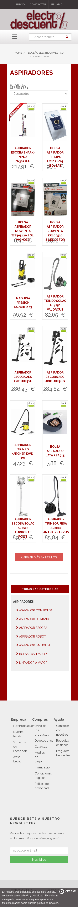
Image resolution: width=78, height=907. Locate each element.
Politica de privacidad (42, 786)
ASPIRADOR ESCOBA (31, 628)
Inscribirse (39, 859)
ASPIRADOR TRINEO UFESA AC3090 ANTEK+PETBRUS (56, 525)
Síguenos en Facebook (20, 747)
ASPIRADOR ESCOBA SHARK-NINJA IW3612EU (23, 154)
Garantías (41, 746)
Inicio (20, 4)
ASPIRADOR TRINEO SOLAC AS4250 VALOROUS (55, 303)
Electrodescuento (25, 726)
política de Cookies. (48, 903)
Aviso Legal (17, 759)
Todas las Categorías (40, 589)
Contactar (38, 4)
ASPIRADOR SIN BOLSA (33, 645)
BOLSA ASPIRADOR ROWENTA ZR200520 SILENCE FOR (55, 231)
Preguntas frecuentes (63, 753)
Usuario (57, 4)
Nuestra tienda (18, 734)
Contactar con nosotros (62, 730)
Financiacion (43, 767)
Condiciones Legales (43, 775)
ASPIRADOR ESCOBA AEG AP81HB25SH (23, 377)
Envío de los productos (42, 730)
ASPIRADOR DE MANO (32, 619)
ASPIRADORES (41, 56)
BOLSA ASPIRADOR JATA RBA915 (55, 451)
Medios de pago (40, 757)
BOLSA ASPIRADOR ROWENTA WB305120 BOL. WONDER (23, 231)
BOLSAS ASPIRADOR (31, 654)
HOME (18, 52)
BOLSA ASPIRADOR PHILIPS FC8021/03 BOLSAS (55, 156)
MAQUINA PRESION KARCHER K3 (23, 303)
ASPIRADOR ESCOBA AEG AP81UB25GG (55, 377)
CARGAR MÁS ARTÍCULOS (39, 557)
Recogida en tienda (62, 743)
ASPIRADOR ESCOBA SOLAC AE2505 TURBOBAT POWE (23, 527)
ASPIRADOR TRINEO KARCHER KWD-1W (22, 451)
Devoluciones (44, 740)
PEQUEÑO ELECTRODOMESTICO (45, 52)
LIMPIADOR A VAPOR (31, 662)
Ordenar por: (19, 88)
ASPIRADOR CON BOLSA (34, 610)
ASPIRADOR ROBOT (31, 636)
